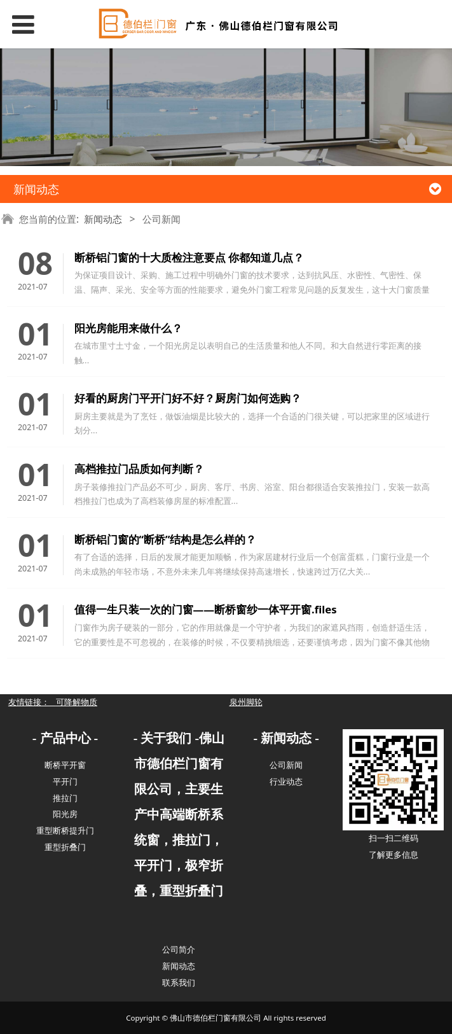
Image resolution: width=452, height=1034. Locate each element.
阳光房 (65, 814)
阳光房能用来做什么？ (128, 328)
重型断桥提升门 (65, 830)
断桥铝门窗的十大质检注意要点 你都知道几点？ (189, 257)
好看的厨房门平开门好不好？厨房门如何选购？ (187, 398)
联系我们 (178, 982)
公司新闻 (286, 765)
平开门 (65, 781)
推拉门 (65, 798)
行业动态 (286, 781)
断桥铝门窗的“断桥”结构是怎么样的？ (165, 539)
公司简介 (178, 949)
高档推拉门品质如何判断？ (139, 468)
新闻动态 (103, 219)
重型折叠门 (65, 847)
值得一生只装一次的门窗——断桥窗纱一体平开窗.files (205, 609)
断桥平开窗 (65, 765)
